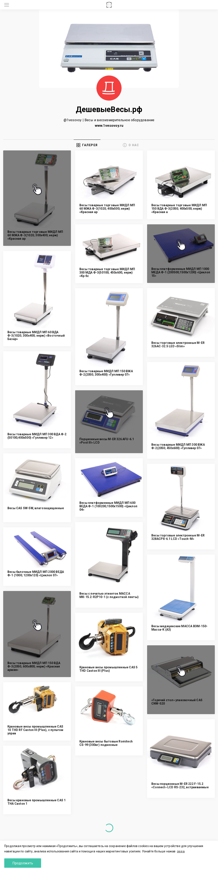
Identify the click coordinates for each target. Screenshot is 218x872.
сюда (181, 851)
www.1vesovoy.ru (109, 126)
